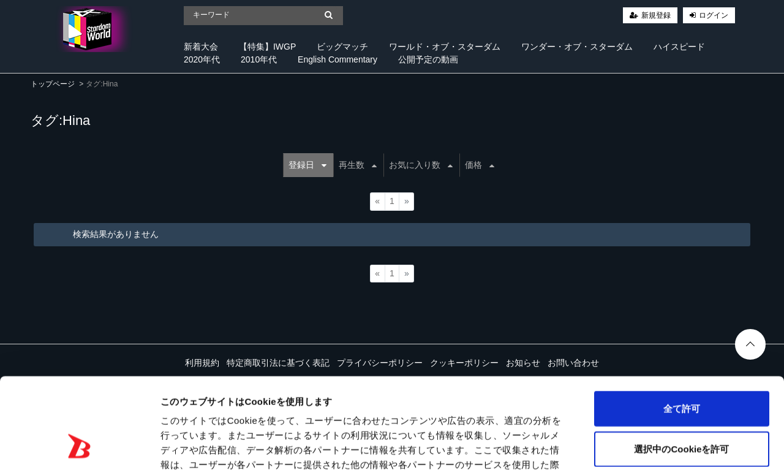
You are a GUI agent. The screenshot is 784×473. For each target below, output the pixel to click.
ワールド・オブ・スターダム (444, 46)
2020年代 (202, 59)
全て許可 (681, 328)
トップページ (53, 84)
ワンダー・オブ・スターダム (577, 46)
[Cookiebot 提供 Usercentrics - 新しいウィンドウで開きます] (79, 449)
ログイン (713, 15)
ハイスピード (679, 46)
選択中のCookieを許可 (681, 368)
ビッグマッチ (342, 46)
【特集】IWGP (267, 46)
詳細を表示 (591, 449)
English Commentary (337, 59)
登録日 (307, 165)
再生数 (358, 165)
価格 (479, 165)
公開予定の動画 (428, 59)
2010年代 (259, 59)
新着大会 (201, 46)
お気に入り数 (421, 165)
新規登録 (656, 15)
